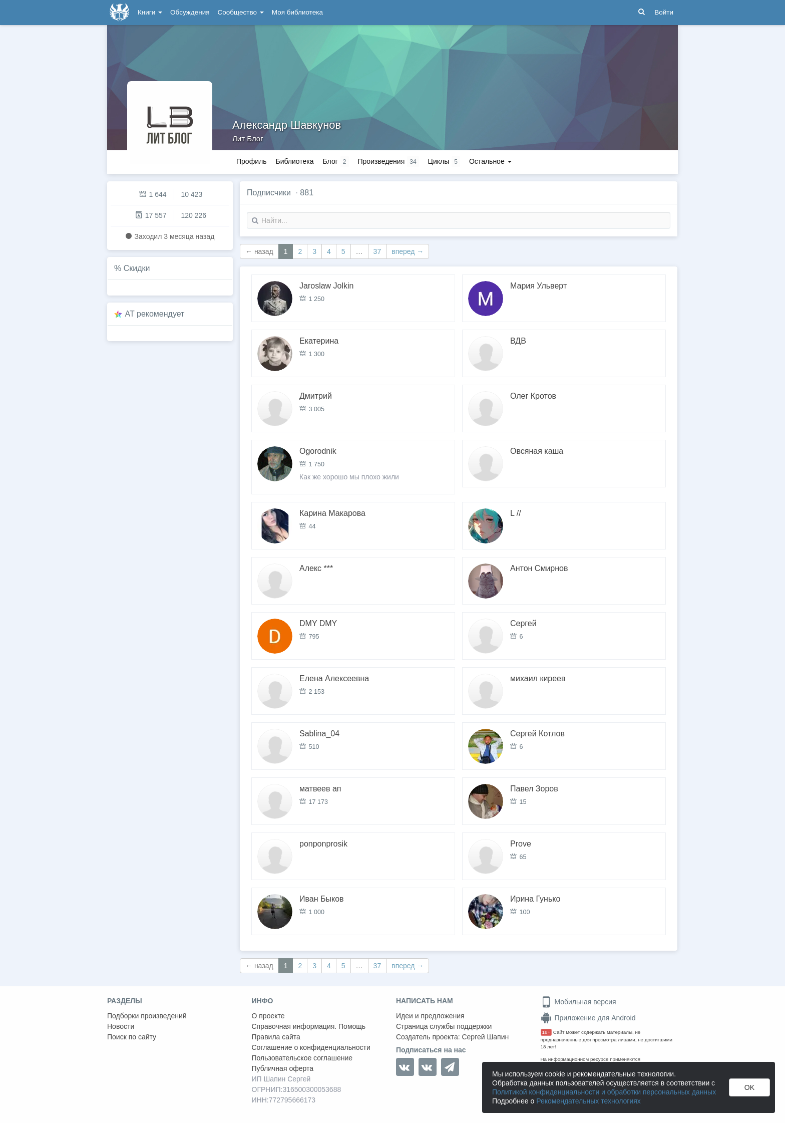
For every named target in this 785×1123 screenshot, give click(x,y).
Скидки (137, 268)
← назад (259, 251)
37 (377, 251)
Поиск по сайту (131, 1037)
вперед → (407, 251)
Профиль (251, 161)
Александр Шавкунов (286, 125)
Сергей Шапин (485, 1037)
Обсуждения (189, 12)
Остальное (490, 161)
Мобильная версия (578, 1001)
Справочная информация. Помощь (309, 1026)
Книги (150, 12)
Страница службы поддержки (444, 1026)
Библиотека (294, 161)
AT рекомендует (155, 314)
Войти (663, 12)
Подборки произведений (147, 1016)
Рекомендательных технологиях (588, 1101)
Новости (120, 1026)
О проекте (268, 1016)
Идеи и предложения (430, 1016)
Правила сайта (276, 1037)
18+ (546, 1032)
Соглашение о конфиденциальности (311, 1047)
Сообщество (241, 12)
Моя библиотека (297, 12)
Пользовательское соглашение (302, 1058)
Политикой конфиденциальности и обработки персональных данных (604, 1092)
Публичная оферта (283, 1068)
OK (749, 1087)
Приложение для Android (588, 1017)
